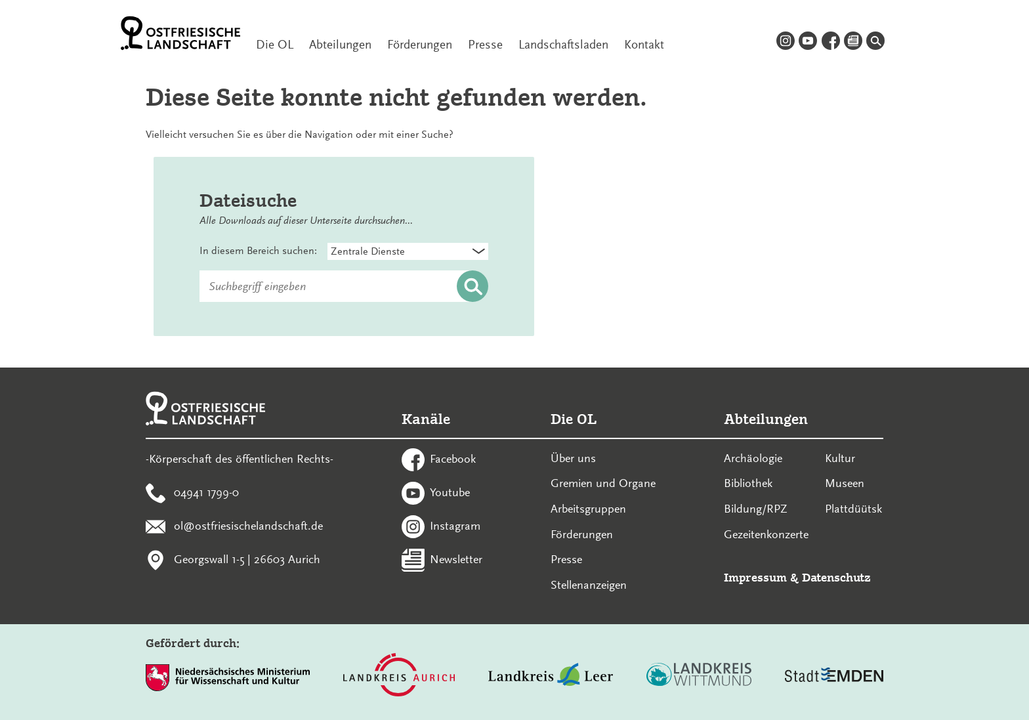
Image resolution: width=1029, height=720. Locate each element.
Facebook (453, 458)
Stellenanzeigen (589, 584)
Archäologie (753, 458)
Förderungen (419, 44)
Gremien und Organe (603, 483)
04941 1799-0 (206, 492)
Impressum (755, 577)
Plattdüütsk (853, 508)
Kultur (840, 458)
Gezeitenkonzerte (766, 534)
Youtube (450, 492)
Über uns (573, 458)
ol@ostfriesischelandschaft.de (248, 525)
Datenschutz (836, 577)
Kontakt (644, 44)
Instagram (455, 525)
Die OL (274, 44)
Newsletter (456, 558)
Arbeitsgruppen (588, 508)
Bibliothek (748, 483)
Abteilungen (340, 44)
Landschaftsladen (563, 44)
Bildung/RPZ (756, 508)
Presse (485, 44)
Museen (844, 483)
